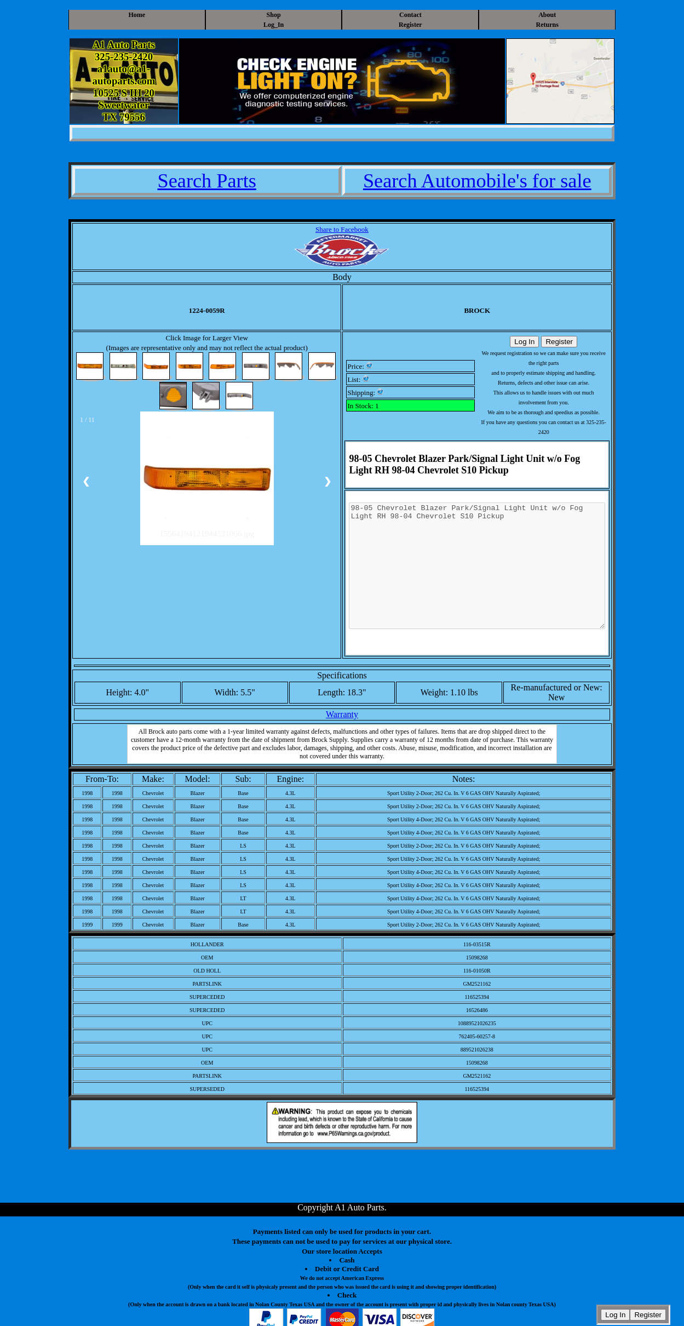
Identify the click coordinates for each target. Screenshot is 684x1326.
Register (410, 24)
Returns (547, 24)
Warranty (342, 714)
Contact (410, 15)
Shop (274, 15)
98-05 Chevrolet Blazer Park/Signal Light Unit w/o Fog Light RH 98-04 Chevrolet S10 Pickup (477, 578)
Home (136, 15)
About (547, 15)
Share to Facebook (342, 229)
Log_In (273, 24)
